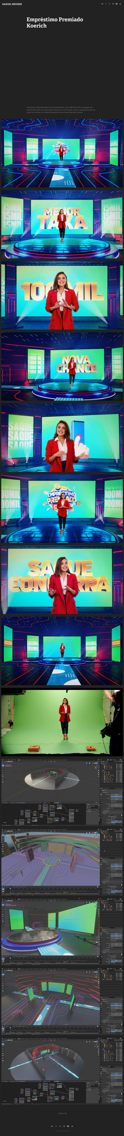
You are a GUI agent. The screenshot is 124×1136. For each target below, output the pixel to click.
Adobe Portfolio (65, 1131)
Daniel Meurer (12, 4)
